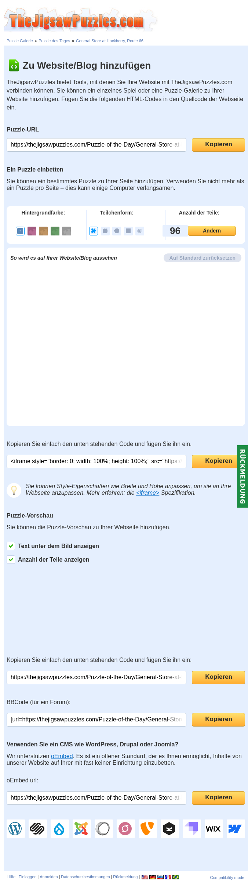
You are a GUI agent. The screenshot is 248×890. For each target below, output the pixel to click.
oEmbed (62, 756)
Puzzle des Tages (54, 41)
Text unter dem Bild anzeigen (53, 546)
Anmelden (49, 877)
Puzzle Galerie (20, 41)
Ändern (212, 231)
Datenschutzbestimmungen (85, 877)
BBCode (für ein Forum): (38, 702)
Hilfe (11, 877)
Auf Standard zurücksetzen (202, 258)
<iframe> (147, 493)
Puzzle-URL (23, 129)
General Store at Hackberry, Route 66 (109, 41)
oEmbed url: (22, 780)
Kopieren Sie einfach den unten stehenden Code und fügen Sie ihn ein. (99, 444)
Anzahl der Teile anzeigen (48, 559)
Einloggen (28, 877)
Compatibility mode (227, 877)
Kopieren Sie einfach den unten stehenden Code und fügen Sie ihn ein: (99, 660)
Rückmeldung (125, 877)
